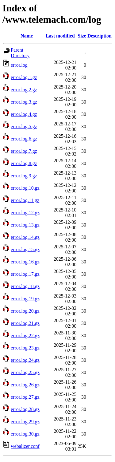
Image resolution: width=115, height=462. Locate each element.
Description (99, 35)
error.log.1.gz (24, 77)
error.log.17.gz (25, 274)
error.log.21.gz (25, 323)
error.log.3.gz (24, 102)
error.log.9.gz (24, 175)
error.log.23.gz (25, 347)
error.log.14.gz (25, 237)
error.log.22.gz (25, 335)
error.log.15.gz (25, 249)
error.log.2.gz (24, 89)
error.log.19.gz (25, 298)
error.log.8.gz (24, 163)
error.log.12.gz (25, 212)
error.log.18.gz (25, 286)
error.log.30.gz (25, 433)
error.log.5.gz (24, 126)
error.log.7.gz (24, 151)
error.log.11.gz (25, 200)
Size (82, 35)
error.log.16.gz (25, 261)
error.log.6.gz (24, 138)
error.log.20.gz (25, 311)
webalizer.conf (25, 446)
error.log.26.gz (25, 384)
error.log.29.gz (25, 421)
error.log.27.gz (25, 397)
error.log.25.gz (25, 372)
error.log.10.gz (25, 188)
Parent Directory (20, 52)
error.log (19, 65)
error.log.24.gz (25, 360)
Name (27, 35)
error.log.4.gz (24, 114)
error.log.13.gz (25, 224)
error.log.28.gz (25, 409)
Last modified (60, 35)
